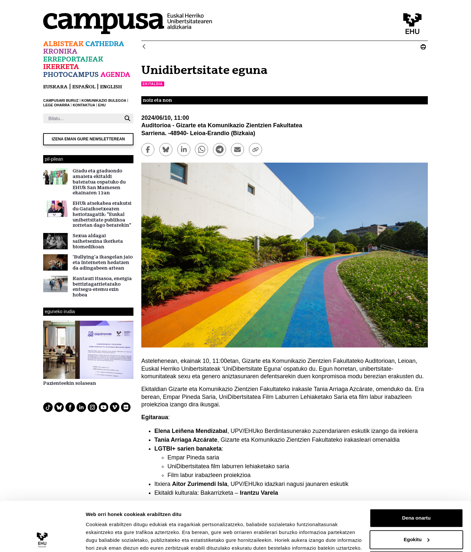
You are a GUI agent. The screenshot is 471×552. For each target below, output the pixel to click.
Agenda (115, 74)
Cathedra (104, 44)
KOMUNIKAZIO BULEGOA (103, 100)
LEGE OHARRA (56, 105)
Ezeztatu (417, 534)
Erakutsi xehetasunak (111, 539)
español (84, 86)
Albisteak (63, 44)
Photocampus (71, 74)
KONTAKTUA (84, 105)
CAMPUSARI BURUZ (60, 100)
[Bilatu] (82, 118)
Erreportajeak (73, 59)
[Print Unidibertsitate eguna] (423, 46)
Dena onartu (416, 491)
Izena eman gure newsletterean (88, 139)
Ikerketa (61, 66)
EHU (102, 105)
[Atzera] (144, 47)
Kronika (60, 51)
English (111, 86)
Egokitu (416, 512)
